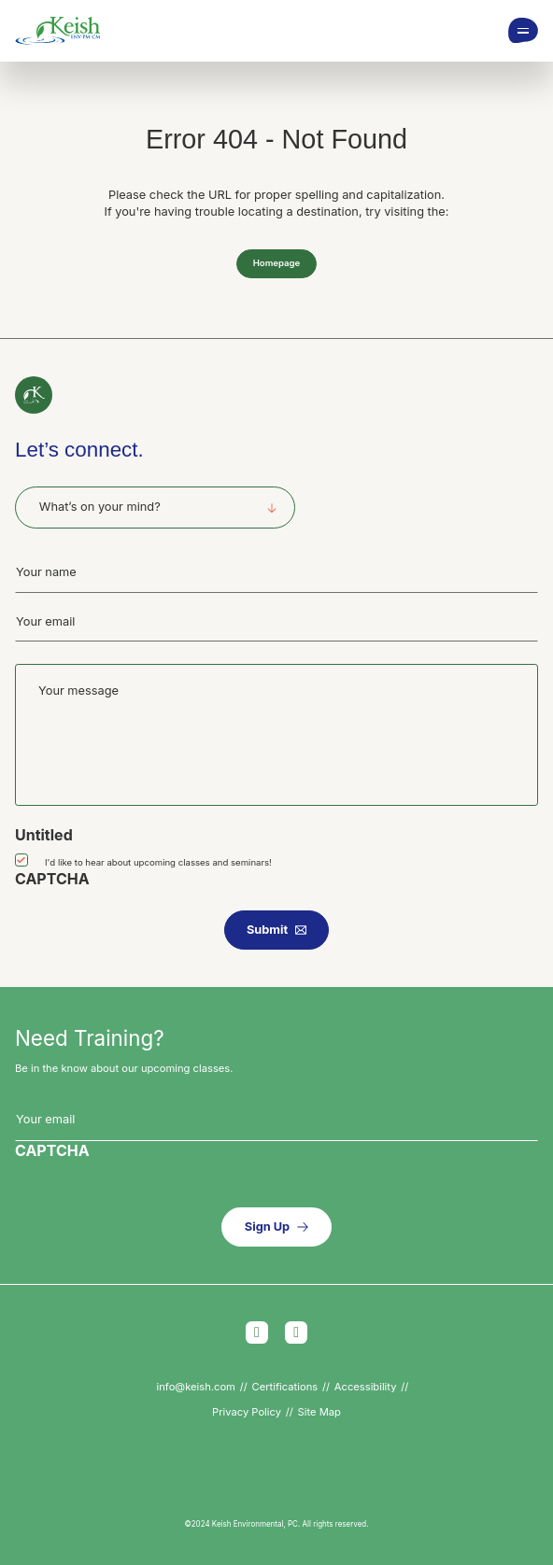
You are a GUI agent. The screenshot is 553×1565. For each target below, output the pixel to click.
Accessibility (365, 1386)
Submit (267, 930)
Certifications (285, 1386)
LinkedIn (296, 1332)
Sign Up (267, 1227)
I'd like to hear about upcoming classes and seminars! (158, 862)
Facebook (257, 1332)
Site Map (319, 1411)
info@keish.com (196, 1386)
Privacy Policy (246, 1411)
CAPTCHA (52, 878)
